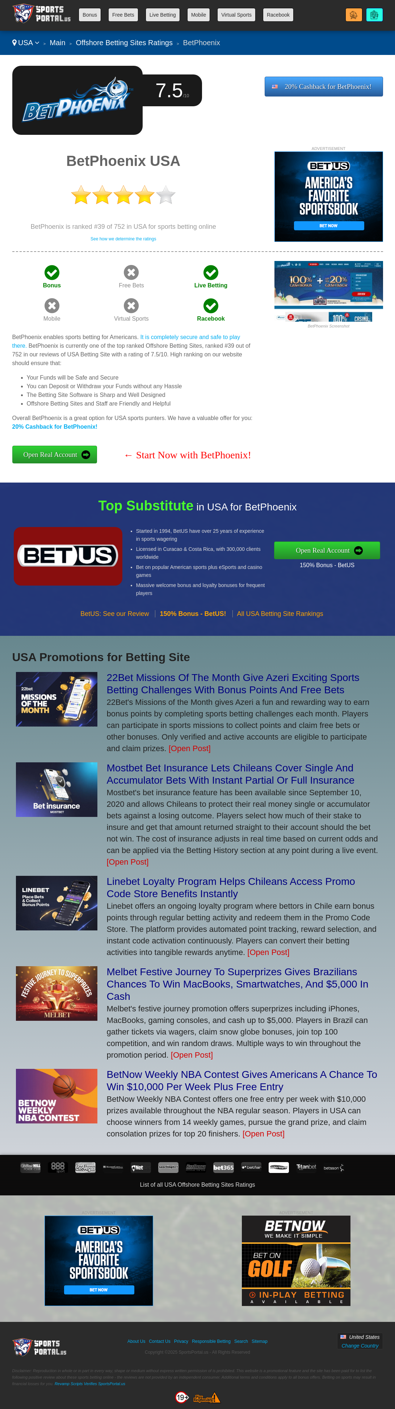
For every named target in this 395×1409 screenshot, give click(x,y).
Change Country (359, 1346)
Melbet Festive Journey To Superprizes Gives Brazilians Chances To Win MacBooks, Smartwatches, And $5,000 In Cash (238, 984)
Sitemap (260, 1341)
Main (57, 43)
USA (25, 43)
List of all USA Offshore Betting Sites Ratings (197, 1185)
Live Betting (163, 15)
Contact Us (159, 1341)
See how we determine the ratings (123, 238)
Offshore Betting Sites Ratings (124, 43)
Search (241, 1341)
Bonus (90, 15)
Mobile (198, 15)
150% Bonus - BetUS (330, 564)
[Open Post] (190, 748)
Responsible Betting (211, 1341)
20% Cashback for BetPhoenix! (328, 86)
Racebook (278, 15)
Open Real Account (50, 454)
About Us (136, 1341)
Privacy (181, 1341)
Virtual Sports (236, 15)
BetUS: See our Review (114, 617)
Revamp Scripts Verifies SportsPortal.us (90, 1384)
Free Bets (123, 15)
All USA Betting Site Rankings (280, 617)
